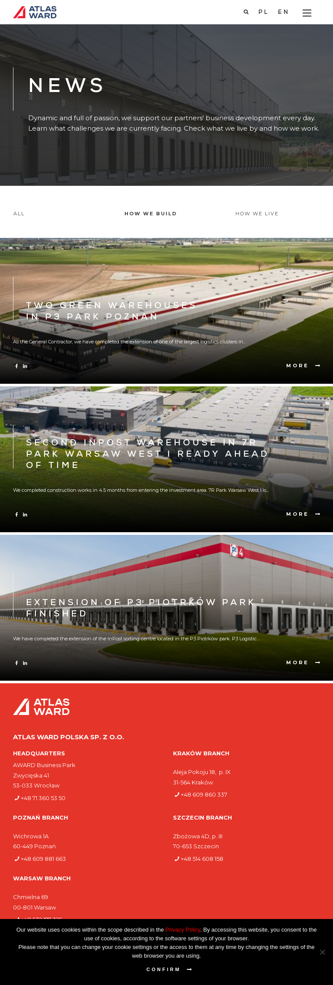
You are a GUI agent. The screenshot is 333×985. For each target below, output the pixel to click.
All (19, 214)
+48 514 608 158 (202, 858)
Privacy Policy (183, 929)
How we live (257, 214)
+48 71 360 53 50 (43, 797)
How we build (150, 214)
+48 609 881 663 (43, 858)
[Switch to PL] (263, 12)
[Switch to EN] (284, 12)
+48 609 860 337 (204, 794)
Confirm (164, 969)
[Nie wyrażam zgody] (322, 952)
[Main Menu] (307, 13)
